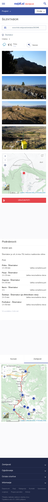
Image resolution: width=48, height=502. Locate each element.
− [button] (5, 160)
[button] (5, 165)
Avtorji (27, 492)
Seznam (12, 359)
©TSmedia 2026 (40, 192)
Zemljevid (36, 359)
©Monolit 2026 (29, 192)
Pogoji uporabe (16, 492)
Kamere (35, 45)
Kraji (14, 489)
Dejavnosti (6, 489)
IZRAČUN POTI (24, 200)
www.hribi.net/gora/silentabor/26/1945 (25, 28)
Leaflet (22, 192)
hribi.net (15, 311)
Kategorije (22, 489)
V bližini (5, 39)
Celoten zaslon (42, 155)
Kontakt (32, 489)
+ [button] (5, 156)
